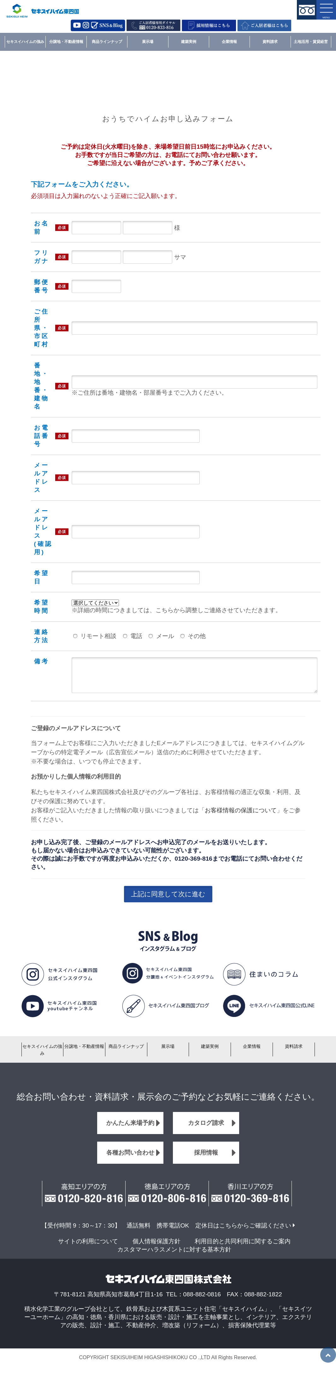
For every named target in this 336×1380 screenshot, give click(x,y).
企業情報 (229, 41)
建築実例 (188, 41)
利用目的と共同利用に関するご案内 (243, 1247)
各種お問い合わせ (130, 1159)
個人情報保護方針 (156, 1247)
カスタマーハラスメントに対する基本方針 (174, 1255)
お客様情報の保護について (241, 816)
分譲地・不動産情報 (66, 41)
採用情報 (206, 1159)
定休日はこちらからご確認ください (243, 1231)
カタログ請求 (206, 1129)
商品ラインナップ (107, 41)
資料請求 (270, 41)
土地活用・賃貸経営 (311, 41)
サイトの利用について (88, 1247)
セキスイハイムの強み (25, 41)
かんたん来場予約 (130, 1129)
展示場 (147, 41)
